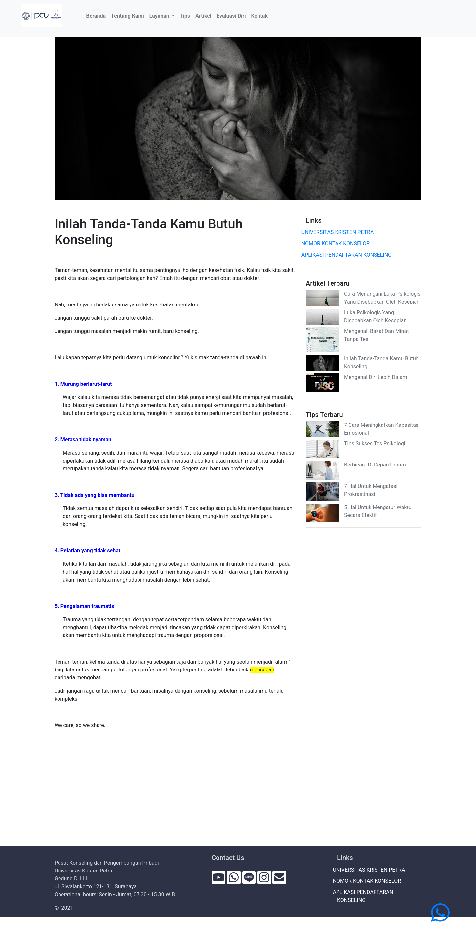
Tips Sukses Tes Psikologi (374, 443)
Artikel (203, 16)
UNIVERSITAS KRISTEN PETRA (340, 232)
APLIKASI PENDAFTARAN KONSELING (349, 255)
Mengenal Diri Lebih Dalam (375, 377)
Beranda (97, 15)
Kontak (259, 16)
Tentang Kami (127, 16)
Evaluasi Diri (231, 16)
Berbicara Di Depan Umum (375, 465)
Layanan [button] (160, 16)
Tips (185, 16)
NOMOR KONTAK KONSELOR (338, 243)
